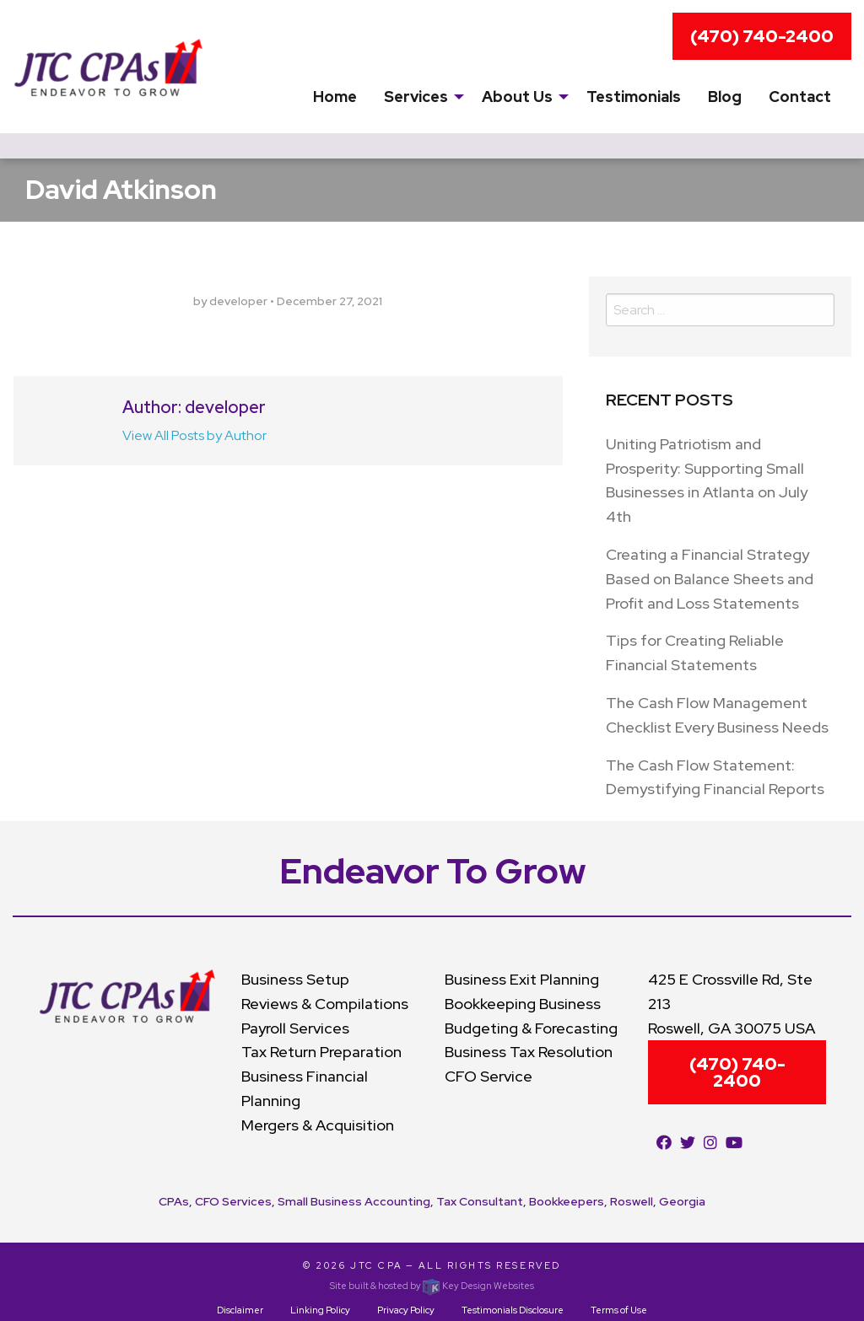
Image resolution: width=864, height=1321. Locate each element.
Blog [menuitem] (725, 96)
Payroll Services (295, 1028)
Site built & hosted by (432, 1285)
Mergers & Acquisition (317, 1125)
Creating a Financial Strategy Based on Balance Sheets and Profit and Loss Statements (709, 579)
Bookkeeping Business (523, 1003)
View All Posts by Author (194, 435)
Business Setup (295, 979)
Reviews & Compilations (324, 1003)
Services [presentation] (416, 96)
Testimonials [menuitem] (633, 96)
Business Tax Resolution (529, 1051)
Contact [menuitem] (800, 96)
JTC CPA (376, 1265)
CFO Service (488, 1076)
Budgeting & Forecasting (531, 1028)
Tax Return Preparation (321, 1051)
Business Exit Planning (522, 979)
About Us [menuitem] (517, 96)
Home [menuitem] (335, 96)
